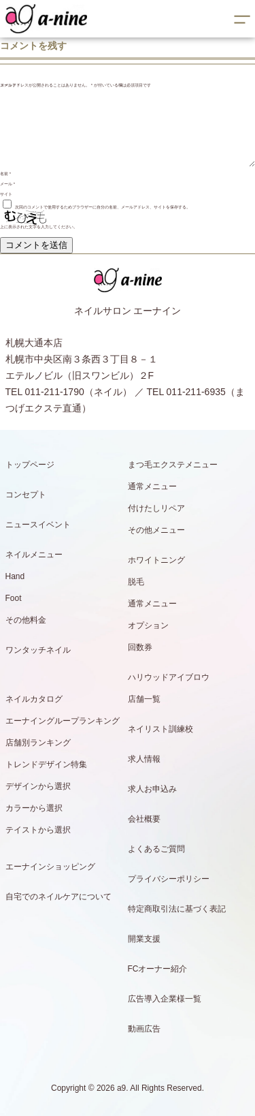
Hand (15, 576)
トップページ (29, 464)
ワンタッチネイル (38, 650)
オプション (148, 625)
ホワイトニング (156, 560)
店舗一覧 (144, 699)
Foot (13, 598)
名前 (5, 174)
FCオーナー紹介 (158, 969)
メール (7, 184)
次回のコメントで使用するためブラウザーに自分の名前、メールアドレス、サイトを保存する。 (102, 207)
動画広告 (144, 1029)
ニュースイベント (38, 524)
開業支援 (144, 939)
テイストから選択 (38, 830)
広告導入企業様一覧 (164, 999)
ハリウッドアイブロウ (168, 677)
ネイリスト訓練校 (160, 729)
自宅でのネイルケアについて (58, 896)
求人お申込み (152, 789)
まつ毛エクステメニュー (173, 464)
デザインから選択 (38, 786)
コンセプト (25, 494)
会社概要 (144, 819)
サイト (6, 194)
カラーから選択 (34, 808)
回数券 (140, 647)
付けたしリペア (156, 508)
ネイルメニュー (34, 554)
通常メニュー (152, 486)
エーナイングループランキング (62, 721)
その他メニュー (156, 530)
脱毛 (136, 582)
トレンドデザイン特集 (46, 764)
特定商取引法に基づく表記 (177, 909)
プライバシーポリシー (168, 879)
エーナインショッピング (50, 866)
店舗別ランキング (38, 742)
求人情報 (144, 759)
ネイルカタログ (34, 699)
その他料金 (25, 620)
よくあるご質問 (156, 849)
